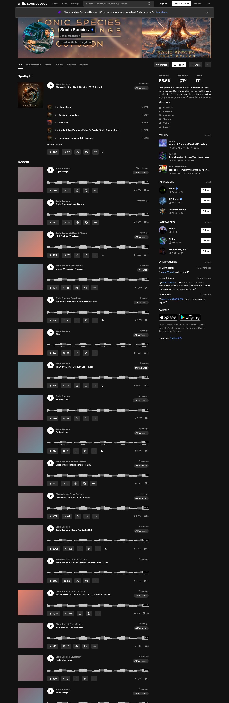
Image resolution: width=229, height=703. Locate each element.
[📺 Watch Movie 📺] (105, 549)
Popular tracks (33, 64)
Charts (201, 328)
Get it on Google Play (190, 317)
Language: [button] (170, 338)
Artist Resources (175, 328)
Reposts (84, 64)
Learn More (162, 12)
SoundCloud (32, 3)
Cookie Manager (197, 324)
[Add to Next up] (95, 152)
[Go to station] (161, 64)
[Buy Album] (103, 152)
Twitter (164, 123)
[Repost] (67, 152)
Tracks (48, 64)
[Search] (118, 4)
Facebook (166, 107)
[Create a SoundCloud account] (181, 3)
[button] (208, 3)
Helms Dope (65, 107)
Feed (64, 3)
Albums (59, 64)
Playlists (71, 64)
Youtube (165, 119)
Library (74, 3)
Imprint (162, 328)
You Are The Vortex (69, 115)
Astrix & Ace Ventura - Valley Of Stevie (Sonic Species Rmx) (89, 130)
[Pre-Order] (102, 385)
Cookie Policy (181, 324)
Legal (161, 324)
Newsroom (191, 328)
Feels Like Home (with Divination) (76, 138)
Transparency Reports (170, 331)
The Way (63, 122)
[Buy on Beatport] (103, 255)
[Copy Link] (86, 152)
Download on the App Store (168, 317)
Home (55, 3)
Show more (164, 102)
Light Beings (168, 267)
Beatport (165, 111)
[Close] (207, 12)
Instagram (166, 115)
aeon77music (168, 272)
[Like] (53, 152)
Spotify (164, 127)
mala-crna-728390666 (172, 299)
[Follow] (179, 64)
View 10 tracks (54, 144)
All (20, 64)
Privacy (169, 324)
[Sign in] (163, 3)
